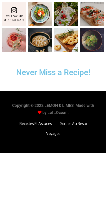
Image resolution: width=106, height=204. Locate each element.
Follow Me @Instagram (14, 18)
